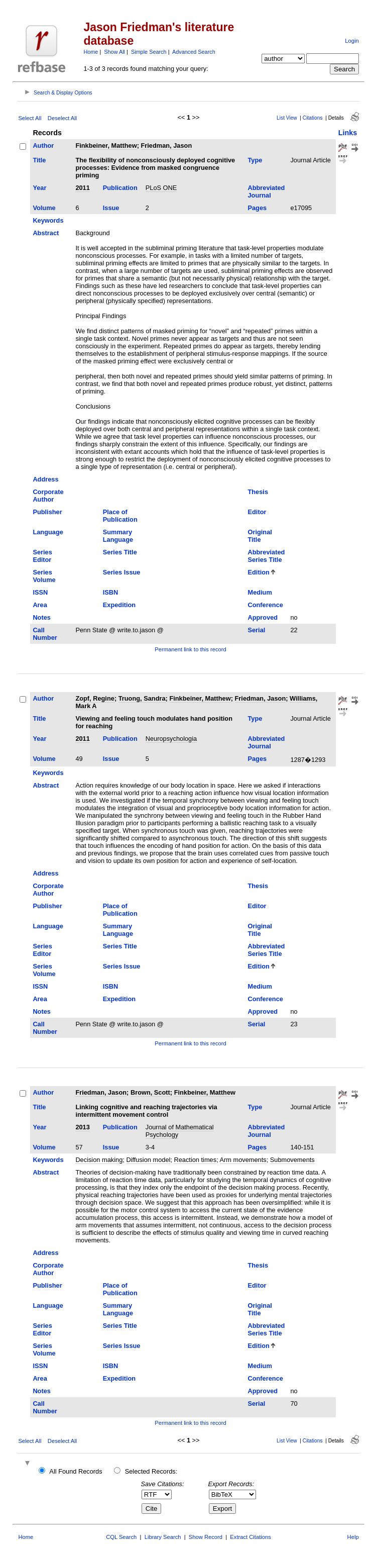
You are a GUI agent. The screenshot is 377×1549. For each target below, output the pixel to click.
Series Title (120, 552)
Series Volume (44, 576)
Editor (256, 512)
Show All (114, 52)
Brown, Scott (150, 1092)
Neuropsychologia (171, 738)
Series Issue (122, 572)
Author (43, 145)
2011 (82, 187)
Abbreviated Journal (266, 191)
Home (90, 52)
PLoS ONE (161, 187)
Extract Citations (250, 1537)
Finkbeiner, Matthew (106, 145)
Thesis (257, 492)
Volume (44, 208)
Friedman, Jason (166, 145)
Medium (259, 592)
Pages (257, 208)
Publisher (47, 512)
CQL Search (121, 1537)
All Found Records (75, 1471)
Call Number (45, 633)
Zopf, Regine (94, 698)
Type (254, 160)
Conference (265, 605)
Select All (29, 118)
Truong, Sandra (142, 698)
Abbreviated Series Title (266, 555)
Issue (111, 208)
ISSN (40, 592)
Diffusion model (148, 1160)
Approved (262, 617)
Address (45, 479)
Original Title (259, 535)
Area (40, 605)
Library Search (163, 1537)
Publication (120, 187)
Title (39, 160)
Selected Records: (151, 1471)
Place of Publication (120, 515)
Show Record (205, 1537)
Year (39, 187)
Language (48, 532)
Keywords (48, 220)
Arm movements (243, 1160)
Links (347, 133)
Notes (42, 617)
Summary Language (118, 535)
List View (287, 118)
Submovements (292, 1160)
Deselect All (62, 118)
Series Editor (42, 555)
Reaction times (195, 1160)
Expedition (119, 605)
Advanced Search (193, 52)
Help (353, 1537)
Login (351, 41)
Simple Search (149, 52)
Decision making (98, 1160)
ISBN (110, 592)
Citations (313, 118)
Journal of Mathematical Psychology (180, 1130)
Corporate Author (48, 495)
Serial (256, 630)
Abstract (46, 233)
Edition (258, 572)
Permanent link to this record (190, 649)
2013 (82, 1127)
